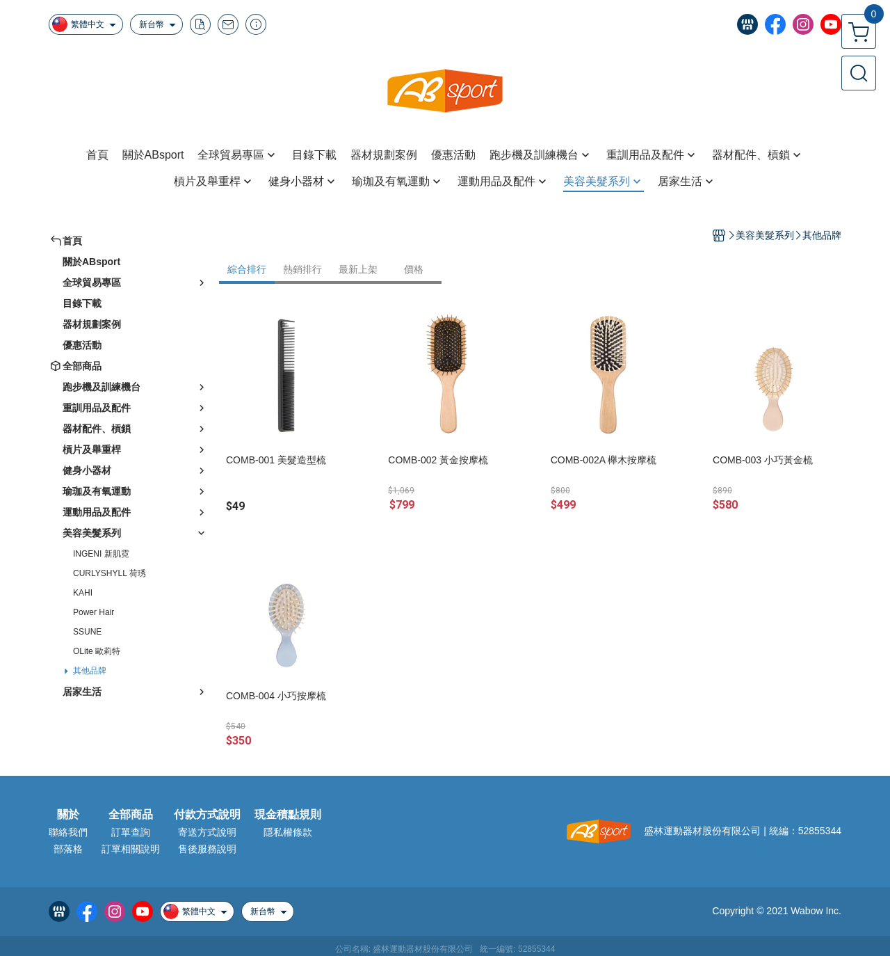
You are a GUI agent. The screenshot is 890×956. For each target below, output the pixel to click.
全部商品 (130, 814)
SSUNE (87, 632)
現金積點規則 (287, 814)
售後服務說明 (207, 849)
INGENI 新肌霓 (101, 554)
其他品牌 (89, 671)
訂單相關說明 (131, 849)
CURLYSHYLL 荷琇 (109, 573)
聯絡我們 (68, 832)
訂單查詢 (130, 832)
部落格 (68, 849)
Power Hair (93, 612)
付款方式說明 (207, 814)
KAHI (82, 593)
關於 (68, 814)
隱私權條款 (288, 832)
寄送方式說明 (207, 832)
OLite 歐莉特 (96, 651)
